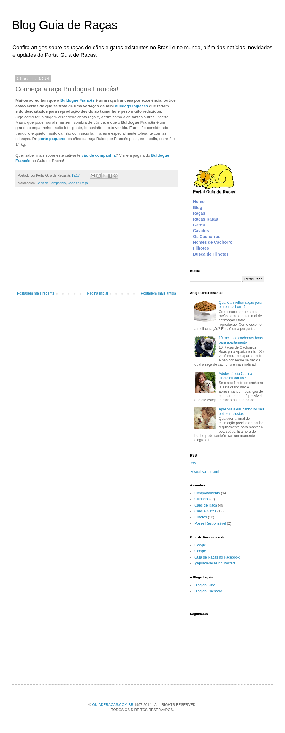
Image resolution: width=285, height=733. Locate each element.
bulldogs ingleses (131, 106)
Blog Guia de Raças (65, 25)
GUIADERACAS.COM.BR (112, 705)
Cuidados (202, 499)
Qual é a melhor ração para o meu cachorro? (240, 305)
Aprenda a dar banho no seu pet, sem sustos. (241, 411)
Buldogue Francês (77, 100)
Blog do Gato (204, 585)
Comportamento (207, 493)
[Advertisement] (96, 242)
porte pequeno (52, 138)
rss (193, 463)
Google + (201, 551)
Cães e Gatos (205, 511)
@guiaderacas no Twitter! (214, 563)
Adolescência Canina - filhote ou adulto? (236, 376)
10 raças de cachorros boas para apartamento (241, 340)
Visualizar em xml (205, 472)
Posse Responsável (210, 523)
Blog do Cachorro (208, 591)
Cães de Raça (77, 183)
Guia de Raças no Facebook (217, 557)
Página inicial (97, 293)
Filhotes (200, 517)
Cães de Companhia (51, 183)
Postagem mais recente (35, 293)
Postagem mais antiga (158, 293)
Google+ (201, 545)
